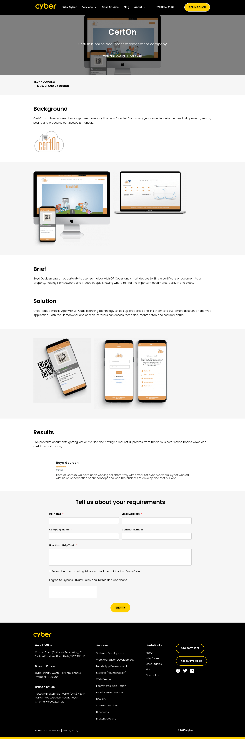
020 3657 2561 (165, 7)
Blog (126, 7)
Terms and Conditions (47, 730)
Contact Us (153, 675)
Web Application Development (115, 660)
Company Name (59, 529)
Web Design (103, 679)
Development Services (109, 692)
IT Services (102, 712)
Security (101, 699)
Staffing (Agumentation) (111, 673)
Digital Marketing (106, 718)
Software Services (107, 705)
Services (89, 7)
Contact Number (132, 529)
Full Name (55, 513)
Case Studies (110, 7)
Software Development (110, 653)
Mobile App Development (111, 666)
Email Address (131, 513)
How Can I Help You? (62, 545)
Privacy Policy (70, 730)
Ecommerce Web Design (111, 686)
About (140, 7)
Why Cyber (69, 7)
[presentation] (73, 592)
